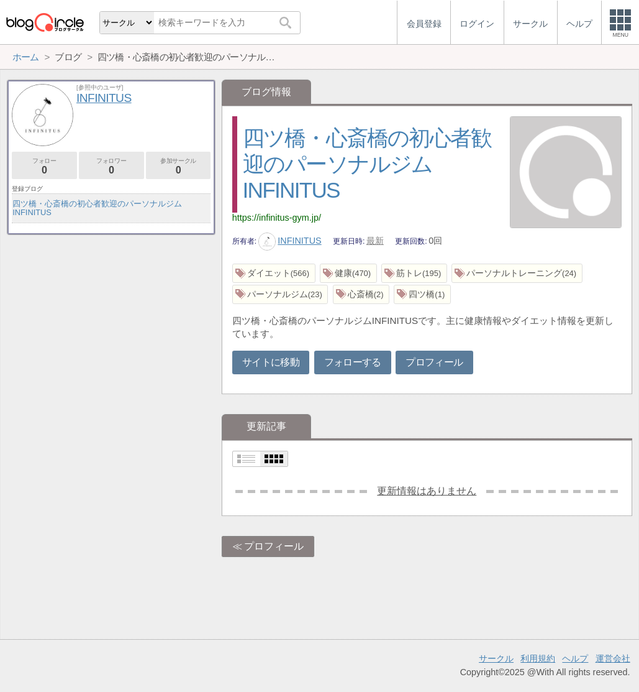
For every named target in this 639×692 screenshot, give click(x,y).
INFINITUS (290, 241)
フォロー (44, 166)
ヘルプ (575, 658)
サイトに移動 (270, 362)
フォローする (352, 362)
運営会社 (613, 658)
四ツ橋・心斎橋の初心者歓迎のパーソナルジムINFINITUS (367, 164)
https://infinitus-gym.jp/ (276, 218)
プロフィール (434, 362)
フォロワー (111, 166)
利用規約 (537, 658)
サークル (496, 658)
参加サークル (178, 166)
